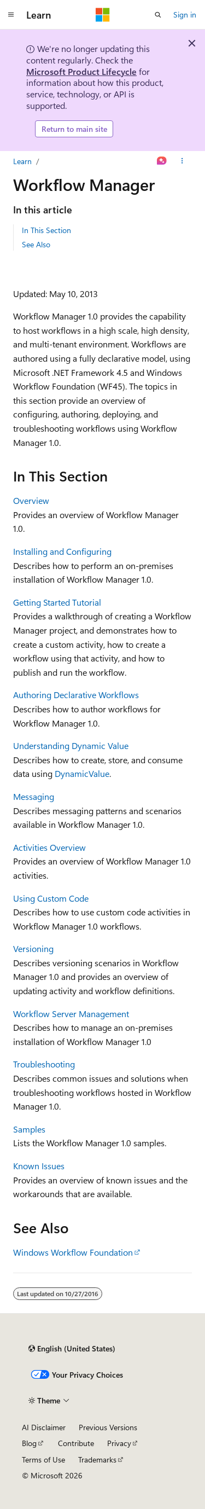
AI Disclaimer (44, 1427)
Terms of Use (43, 1459)
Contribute (76, 1443)
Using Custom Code (51, 898)
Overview (31, 500)
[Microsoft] (103, 15)
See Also (36, 244)
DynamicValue (82, 773)
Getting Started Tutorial (57, 602)
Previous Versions (108, 1427)
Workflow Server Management (71, 1013)
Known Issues (39, 1165)
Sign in (184, 14)
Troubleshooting (44, 1064)
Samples (29, 1129)
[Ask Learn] (162, 161)
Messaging (33, 796)
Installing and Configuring (62, 551)
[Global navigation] (11, 15)
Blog (29, 1443)
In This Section (46, 230)
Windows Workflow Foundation (73, 1252)
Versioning (33, 948)
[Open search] (158, 15)
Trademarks (97, 1459)
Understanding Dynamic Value (70, 745)
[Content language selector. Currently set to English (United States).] (72, 1348)
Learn (22, 161)
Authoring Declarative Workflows (76, 694)
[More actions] (182, 161)
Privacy (119, 1443)
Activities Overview (49, 847)
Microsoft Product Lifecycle (81, 71)
